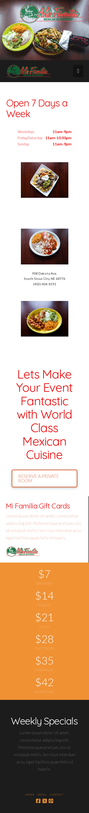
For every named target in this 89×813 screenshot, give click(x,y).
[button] (78, 70)
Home (30, 794)
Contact (57, 794)
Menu (42, 794)
